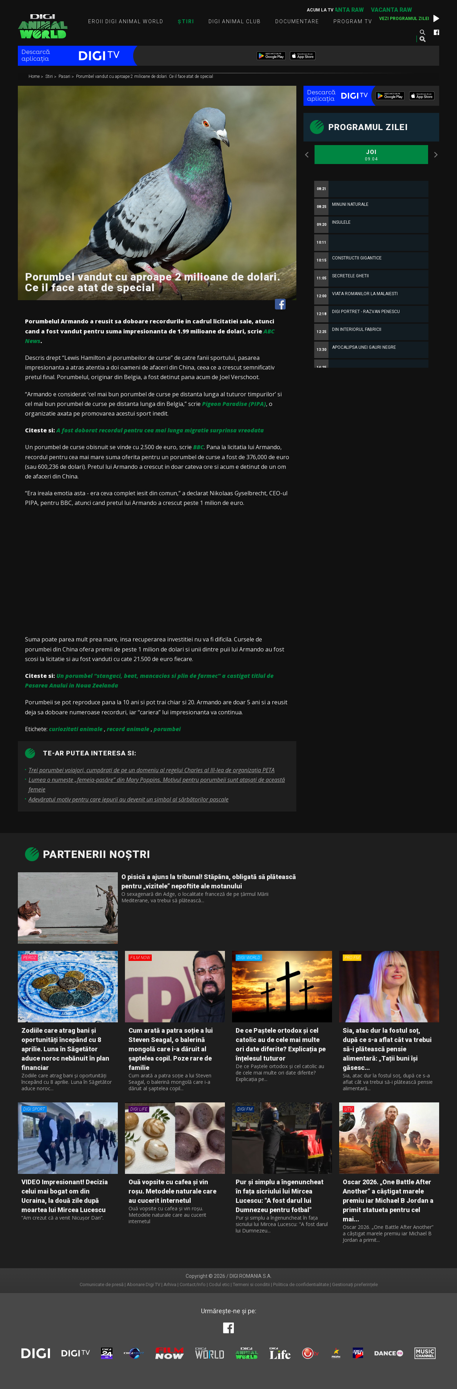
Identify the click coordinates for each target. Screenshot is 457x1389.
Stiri (49, 76)
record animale (128, 729)
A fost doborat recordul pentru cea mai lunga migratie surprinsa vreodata (160, 430)
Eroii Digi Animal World (126, 21)
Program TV (352, 21)
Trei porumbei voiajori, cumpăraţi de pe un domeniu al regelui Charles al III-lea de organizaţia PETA (152, 770)
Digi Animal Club (235, 21)
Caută (422, 32)
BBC (198, 447)
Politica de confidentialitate (301, 1284)
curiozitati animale (75, 729)
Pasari (65, 76)
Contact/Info (193, 1284)
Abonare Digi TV (143, 1284)
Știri (186, 21)
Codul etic (219, 1284)
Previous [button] (307, 154)
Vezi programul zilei (404, 18)
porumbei (167, 729)
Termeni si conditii (251, 1284)
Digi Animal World (42, 26)
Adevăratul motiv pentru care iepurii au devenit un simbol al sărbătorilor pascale (128, 799)
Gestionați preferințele (355, 1284)
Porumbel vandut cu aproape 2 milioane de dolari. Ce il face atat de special (144, 76)
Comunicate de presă (102, 1284)
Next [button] (435, 154)
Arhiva (170, 1284)
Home (35, 76)
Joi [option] (371, 155)
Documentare (297, 21)
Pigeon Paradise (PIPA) (234, 404)
